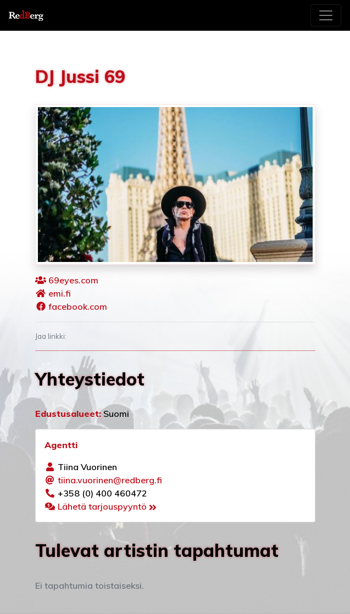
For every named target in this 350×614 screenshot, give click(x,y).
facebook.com (77, 306)
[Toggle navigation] (325, 15)
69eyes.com (73, 280)
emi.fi (59, 293)
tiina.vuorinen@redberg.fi (110, 480)
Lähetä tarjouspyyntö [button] (107, 506)
